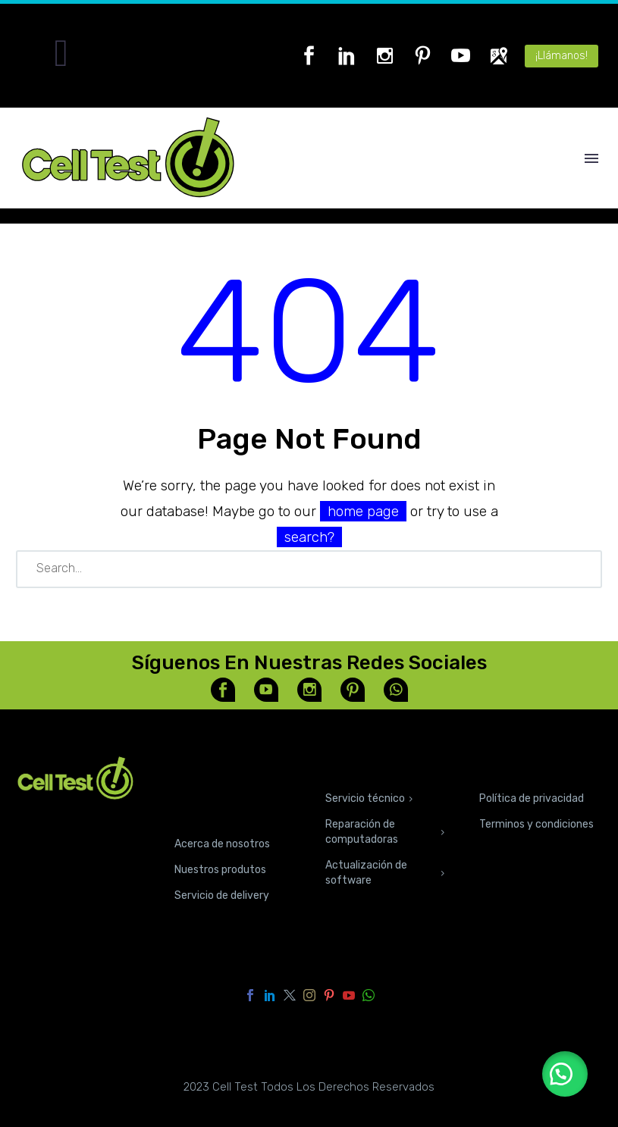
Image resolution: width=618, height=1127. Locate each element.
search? (309, 537)
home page (363, 511)
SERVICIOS (362, 766)
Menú (591, 158)
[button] (565, 1074)
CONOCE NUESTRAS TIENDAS (212, 788)
